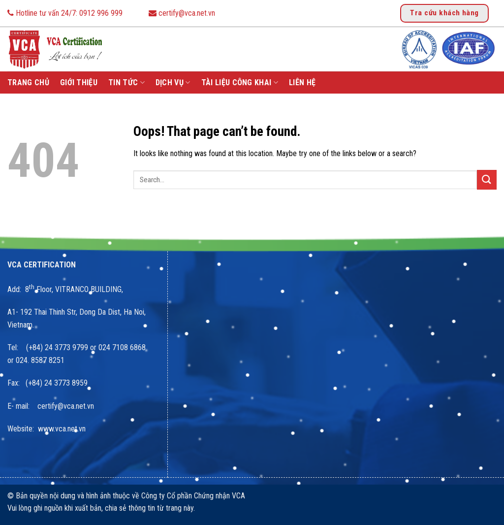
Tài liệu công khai (239, 83)
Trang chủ (28, 82)
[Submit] (487, 179)
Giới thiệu (78, 82)
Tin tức (126, 83)
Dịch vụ (173, 83)
